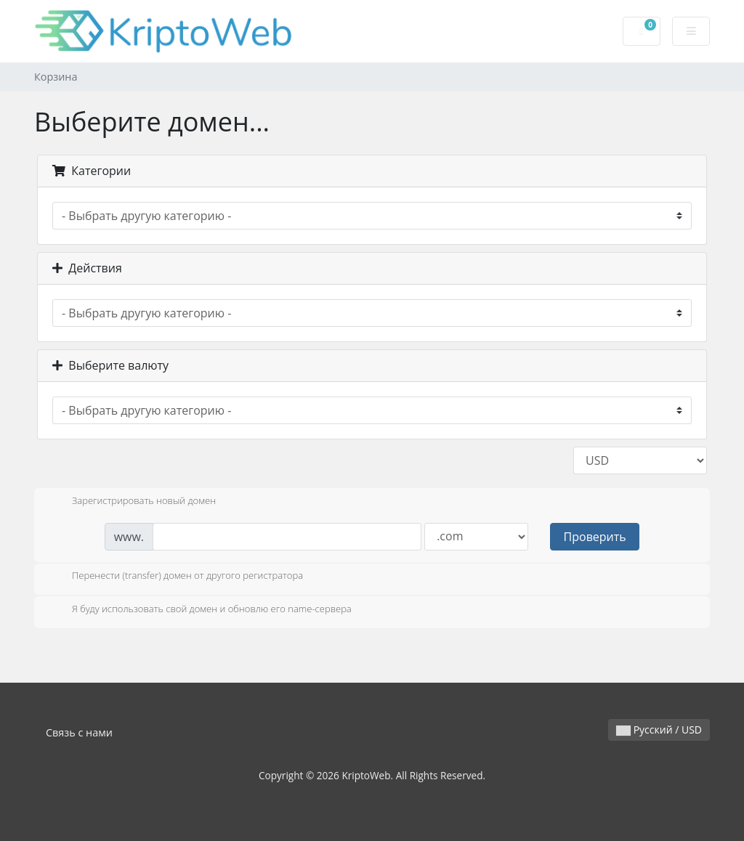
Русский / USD (659, 729)
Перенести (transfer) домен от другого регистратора (176, 577)
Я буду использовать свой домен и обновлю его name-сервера (200, 610)
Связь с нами (79, 732)
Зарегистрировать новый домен (132, 502)
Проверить (595, 537)
